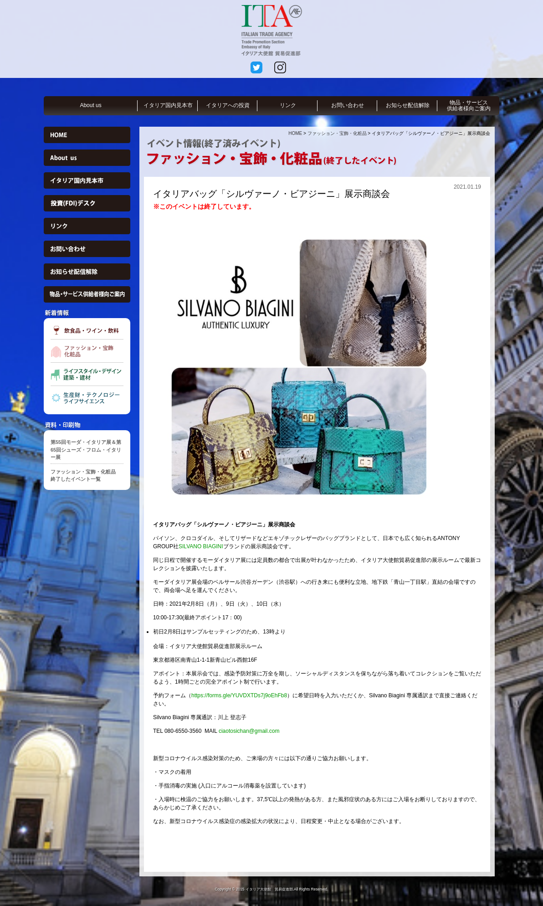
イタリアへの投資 (228, 105)
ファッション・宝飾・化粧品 (337, 133)
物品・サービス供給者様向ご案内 (469, 105)
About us (90, 105)
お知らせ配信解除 (408, 105)
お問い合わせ (347, 105)
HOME (295, 133)
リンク (288, 105)
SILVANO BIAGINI (201, 546)
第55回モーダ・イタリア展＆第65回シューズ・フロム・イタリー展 (86, 449)
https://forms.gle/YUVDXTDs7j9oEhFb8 (239, 695)
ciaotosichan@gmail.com (249, 731)
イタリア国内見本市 (168, 105)
